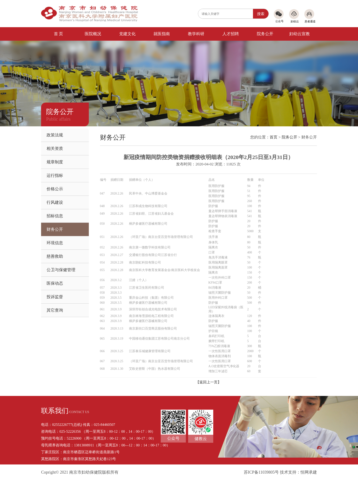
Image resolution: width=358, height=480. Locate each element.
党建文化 (127, 34)
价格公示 (55, 189)
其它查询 (55, 310)
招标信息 (55, 216)
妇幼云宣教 (299, 34)
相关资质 (55, 148)
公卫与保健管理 (61, 270)
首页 (273, 137)
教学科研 (196, 34)
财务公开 (55, 229)
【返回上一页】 (208, 382)
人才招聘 (230, 34)
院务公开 (265, 34)
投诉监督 (55, 296)
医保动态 (55, 283)
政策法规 (55, 135)
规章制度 (55, 162)
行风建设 (55, 202)
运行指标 (55, 175)
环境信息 (55, 243)
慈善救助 (55, 256)
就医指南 (161, 34)
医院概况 (93, 34)
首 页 (58, 34)
